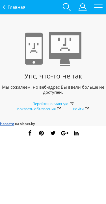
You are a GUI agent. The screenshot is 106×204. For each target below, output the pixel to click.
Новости (7, 123)
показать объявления (39, 108)
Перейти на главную (53, 103)
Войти (81, 108)
